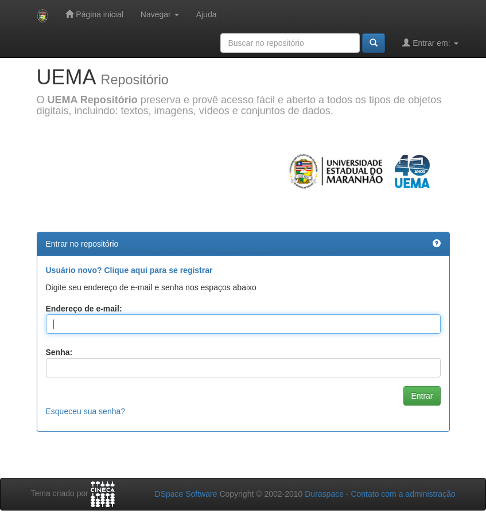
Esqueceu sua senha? (86, 411)
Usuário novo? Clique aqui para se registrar (129, 270)
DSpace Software (186, 493)
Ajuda (206, 14)
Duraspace (324, 493)
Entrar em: (430, 43)
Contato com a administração (403, 493)
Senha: (59, 352)
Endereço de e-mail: (84, 308)
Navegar (160, 14)
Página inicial (94, 14)
